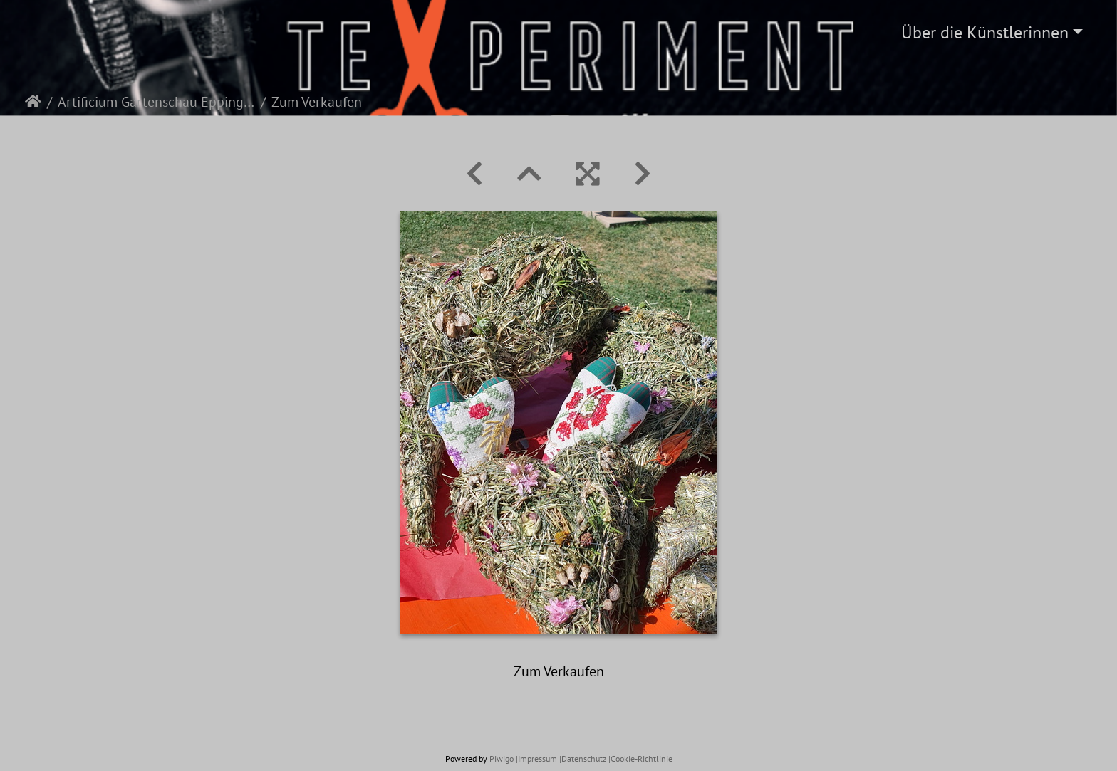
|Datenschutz (582, 758)
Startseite (33, 101)
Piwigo (501, 758)
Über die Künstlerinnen (985, 32)
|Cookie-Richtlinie (640, 758)
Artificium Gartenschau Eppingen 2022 (156, 102)
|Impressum (536, 758)
